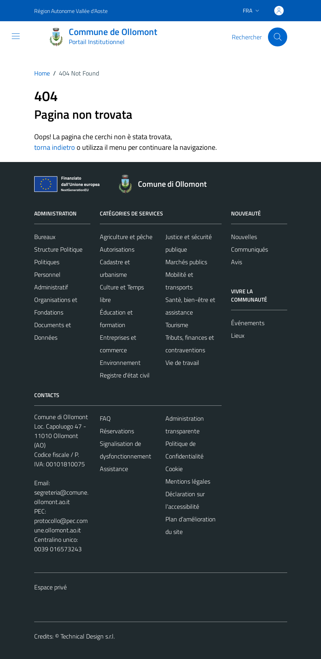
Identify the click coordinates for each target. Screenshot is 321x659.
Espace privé (50, 587)
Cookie (174, 468)
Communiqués (249, 249)
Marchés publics (186, 262)
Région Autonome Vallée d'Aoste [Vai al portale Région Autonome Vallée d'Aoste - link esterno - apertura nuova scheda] (71, 11)
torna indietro (54, 147)
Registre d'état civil (125, 375)
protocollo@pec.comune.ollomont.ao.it (61, 525)
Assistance (114, 468)
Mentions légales (187, 481)
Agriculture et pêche (126, 236)
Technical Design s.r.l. (88, 636)
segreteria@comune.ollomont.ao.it (61, 497)
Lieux (237, 335)
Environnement (120, 362)
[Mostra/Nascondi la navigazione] (15, 36)
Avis (236, 262)
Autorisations (117, 249)
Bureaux (44, 236)
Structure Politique (58, 249)
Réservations (117, 431)
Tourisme (176, 325)
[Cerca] (277, 37)
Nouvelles (244, 236)
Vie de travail (182, 362)
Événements (247, 323)
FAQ (105, 418)
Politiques (46, 262)
